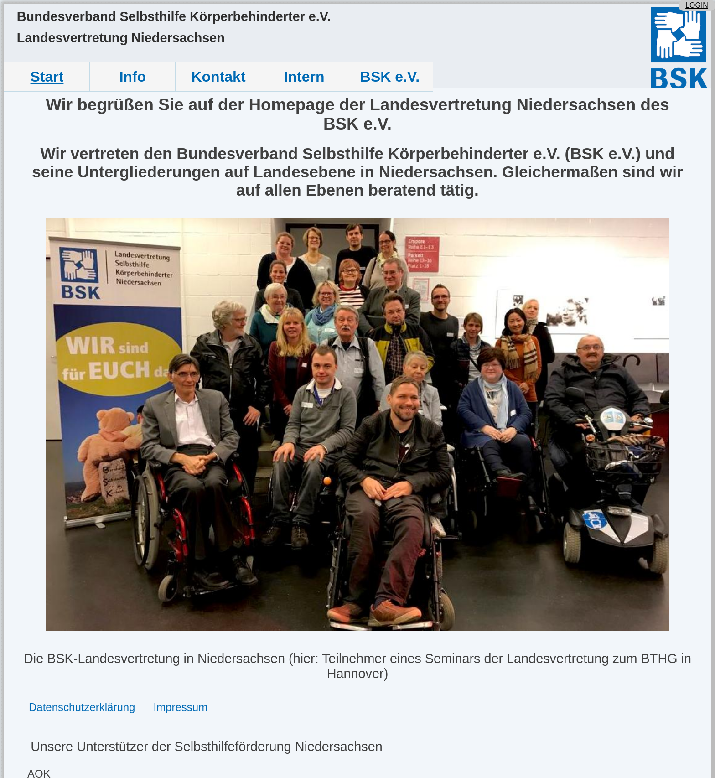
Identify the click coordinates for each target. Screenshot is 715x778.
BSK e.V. (390, 76)
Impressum (180, 707)
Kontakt (218, 76)
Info (132, 76)
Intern (304, 76)
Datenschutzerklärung (82, 707)
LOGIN (696, 5)
